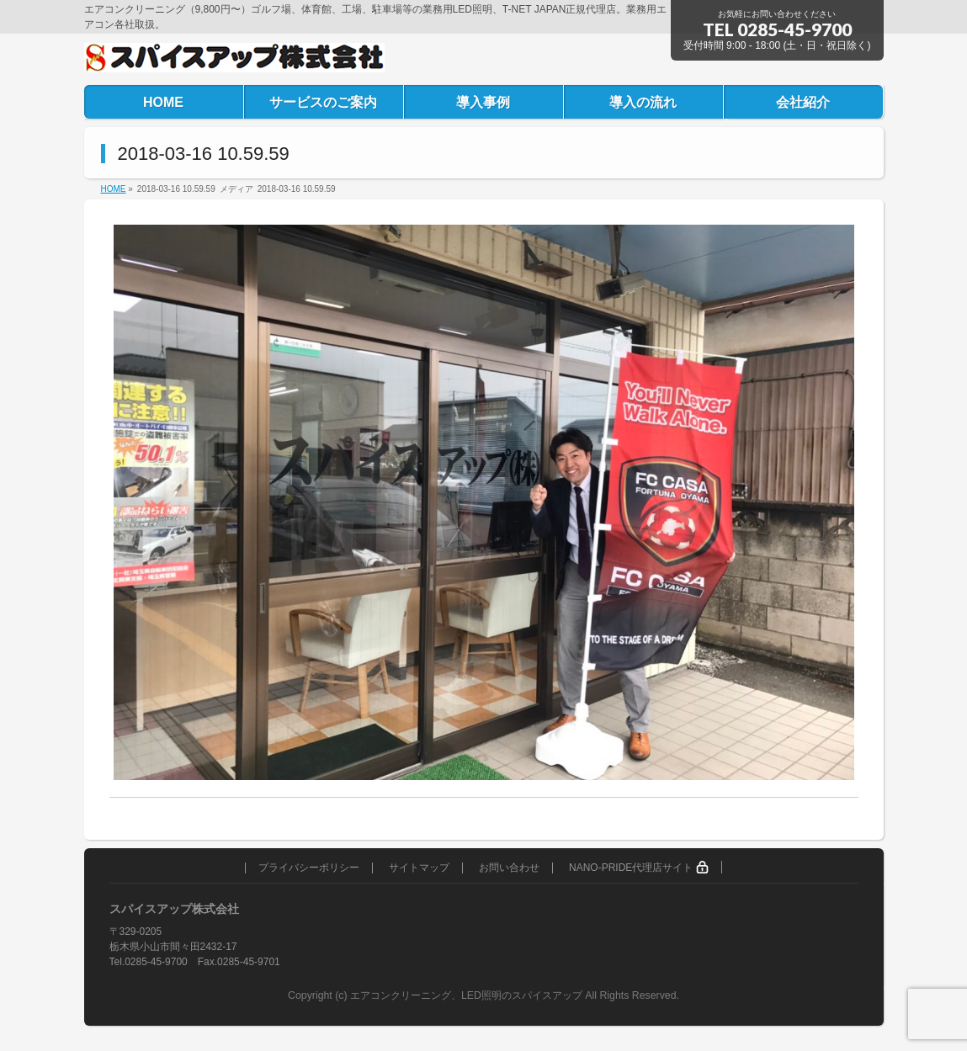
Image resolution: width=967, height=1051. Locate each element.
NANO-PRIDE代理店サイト (639, 867)
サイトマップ (419, 868)
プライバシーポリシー (308, 868)
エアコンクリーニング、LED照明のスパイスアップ (467, 995)
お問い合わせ (509, 868)
